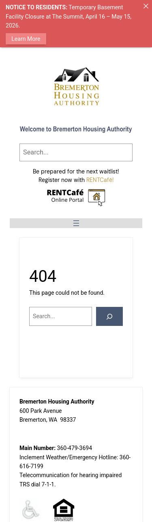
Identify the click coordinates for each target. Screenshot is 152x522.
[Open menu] (76, 223)
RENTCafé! (100, 180)
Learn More (25, 39)
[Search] (109, 316)
